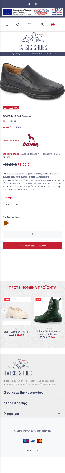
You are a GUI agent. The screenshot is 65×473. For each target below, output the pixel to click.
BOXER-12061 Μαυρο (47, 54)
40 (7, 204)
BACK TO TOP (33, 450)
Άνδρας (19, 54)
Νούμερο (8, 197)
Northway (48, 328)
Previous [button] (4, 313)
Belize (17, 329)
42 (16, 204)
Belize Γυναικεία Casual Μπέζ (17, 332)
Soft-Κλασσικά (30, 54)
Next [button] (61, 313)
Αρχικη (11, 54)
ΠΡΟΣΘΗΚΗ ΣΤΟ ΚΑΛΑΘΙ (32, 245)
